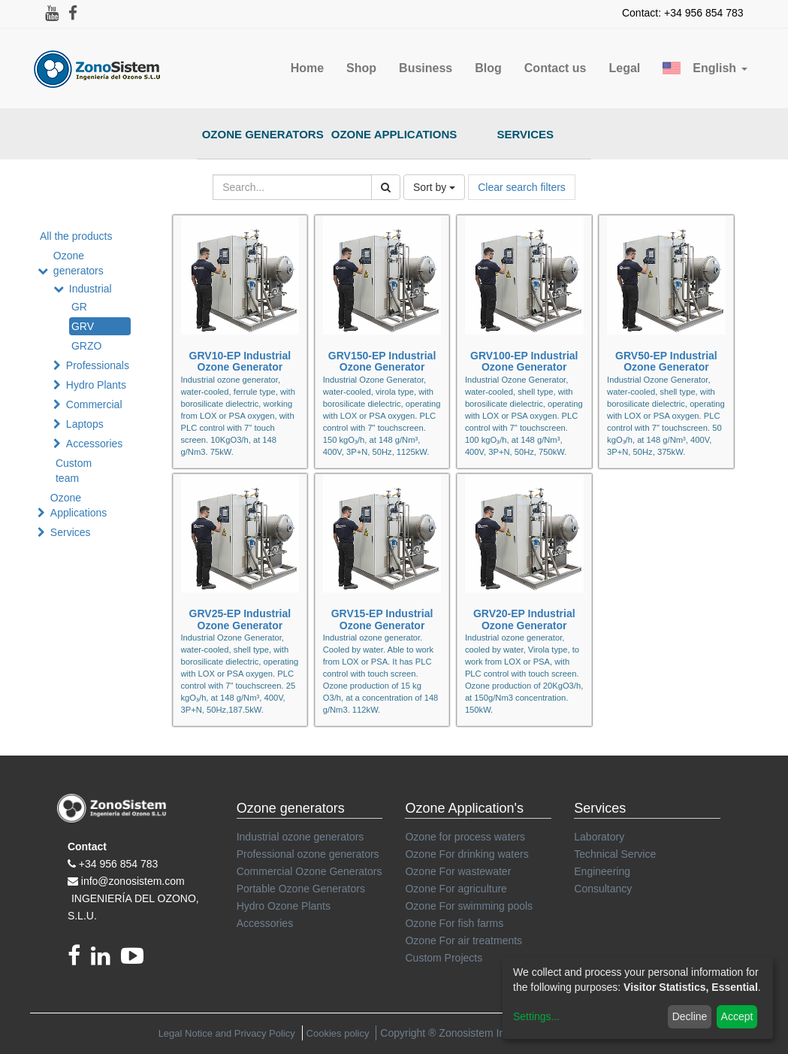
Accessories (94, 444)
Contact (87, 846)
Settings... (536, 1016)
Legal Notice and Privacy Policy (227, 1033)
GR (79, 307)
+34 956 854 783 (119, 864)
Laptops (85, 424)
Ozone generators (78, 263)
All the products (76, 236)
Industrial (90, 289)
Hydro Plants (96, 385)
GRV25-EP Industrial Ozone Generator (240, 619)
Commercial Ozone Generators (309, 871)
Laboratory (599, 837)
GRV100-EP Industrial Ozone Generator (524, 361)
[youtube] (136, 960)
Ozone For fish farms (454, 923)
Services (525, 134)
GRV (82, 326)
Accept (737, 1016)
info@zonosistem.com (133, 881)
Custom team (74, 470)
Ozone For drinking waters (466, 854)
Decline (690, 1016)
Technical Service (615, 854)
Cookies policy (338, 1033)
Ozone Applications (394, 134)
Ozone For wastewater (458, 871)
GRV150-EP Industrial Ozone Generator (382, 361)
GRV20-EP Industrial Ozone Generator (524, 619)
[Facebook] (79, 960)
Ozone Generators (263, 134)
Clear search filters (522, 187)
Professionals (97, 365)
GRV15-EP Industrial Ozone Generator (382, 619)
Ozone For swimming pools (469, 906)
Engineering (602, 871)
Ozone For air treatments (463, 940)
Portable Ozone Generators (301, 889)
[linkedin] (106, 960)
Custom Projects (443, 958)
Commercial (94, 404)
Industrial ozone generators (300, 837)
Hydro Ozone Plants (284, 906)
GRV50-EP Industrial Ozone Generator (666, 361)
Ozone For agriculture (455, 889)
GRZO (86, 346)
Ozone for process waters (465, 837)
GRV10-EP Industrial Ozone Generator (240, 361)
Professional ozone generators (308, 854)
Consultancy (603, 889)
